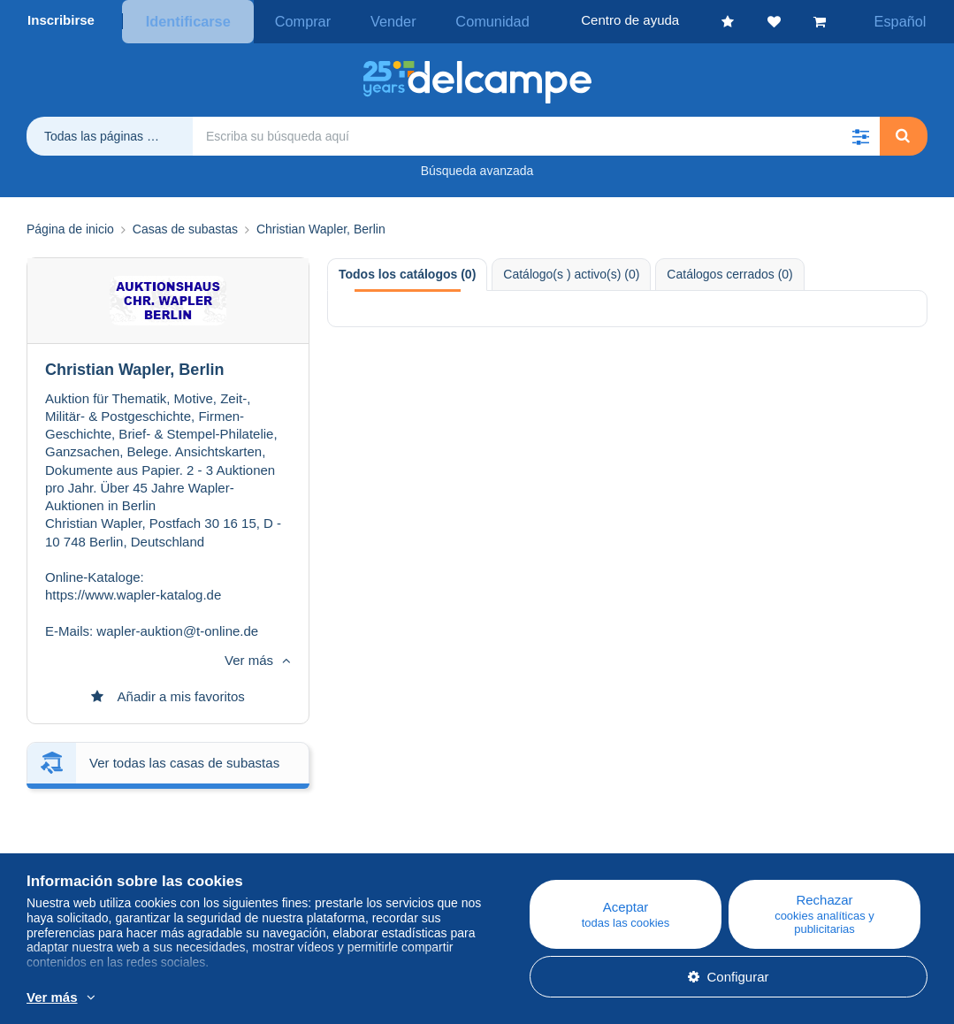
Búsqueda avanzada (477, 167)
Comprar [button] (290, 19)
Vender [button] (368, 19)
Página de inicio (70, 226)
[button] (860, 132)
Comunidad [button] (454, 19)
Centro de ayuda (558, 821)
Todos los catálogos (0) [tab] (407, 271)
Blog (290, 821)
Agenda (291, 842)
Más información (359, 998)
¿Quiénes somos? (80, 821)
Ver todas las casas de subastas (184, 640)
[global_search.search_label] (536, 132)
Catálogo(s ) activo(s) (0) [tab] (571, 271)
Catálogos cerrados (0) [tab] (729, 271)
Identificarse (184, 19)
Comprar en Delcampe (576, 842)
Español (908, 19)
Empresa (62, 842)
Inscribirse (61, 19)
